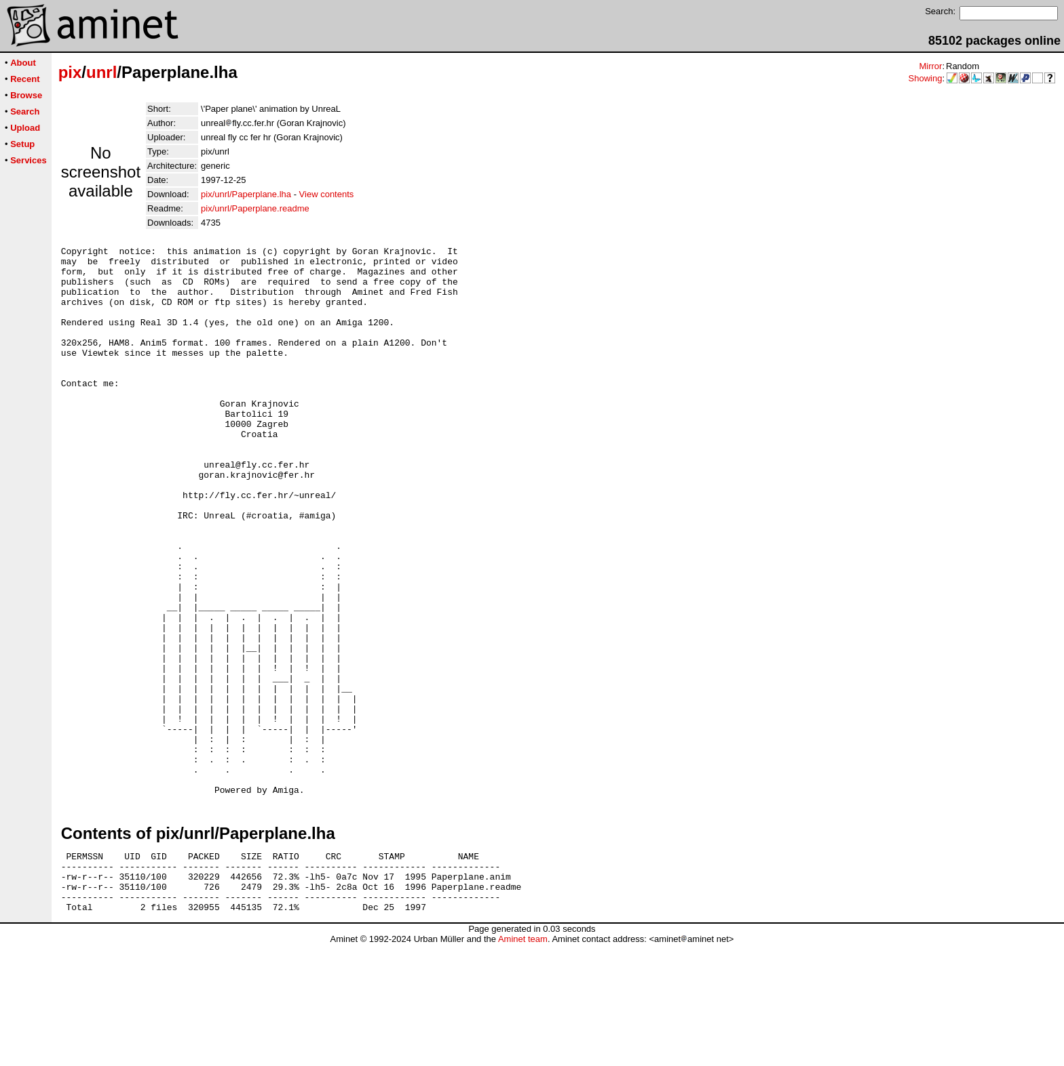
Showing (926, 78)
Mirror (930, 66)
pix (70, 72)
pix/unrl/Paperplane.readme (255, 208)
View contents (326, 194)
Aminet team (523, 1061)
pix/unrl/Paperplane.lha (246, 194)
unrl (101, 72)
